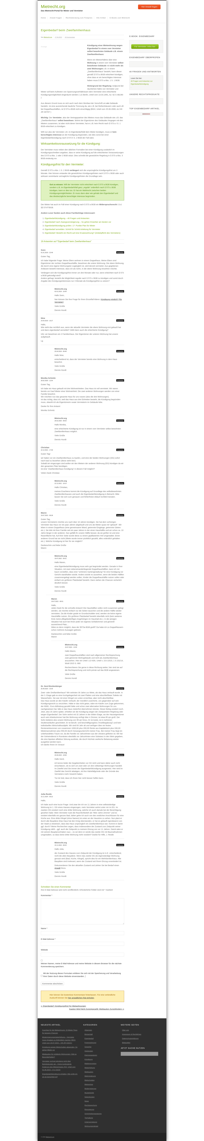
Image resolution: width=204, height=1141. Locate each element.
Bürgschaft (89, 1034)
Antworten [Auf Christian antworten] (120, 450)
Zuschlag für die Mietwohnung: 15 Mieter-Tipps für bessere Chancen (59, 1031)
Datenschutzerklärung (130, 1038)
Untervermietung (91, 1122)
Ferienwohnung (90, 1043)
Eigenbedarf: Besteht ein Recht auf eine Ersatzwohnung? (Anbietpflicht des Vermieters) (82, 233)
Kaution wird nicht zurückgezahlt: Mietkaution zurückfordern (96, 1009)
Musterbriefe (89, 1093)
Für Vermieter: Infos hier (145, 46)
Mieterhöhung (90, 1068)
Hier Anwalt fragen (149, 7)
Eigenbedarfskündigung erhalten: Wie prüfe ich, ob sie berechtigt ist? (60, 1075)
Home (43, 18)
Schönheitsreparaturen (93, 1114)
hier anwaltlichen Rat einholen (81, 998)
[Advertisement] (63, 66)
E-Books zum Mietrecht (120, 18)
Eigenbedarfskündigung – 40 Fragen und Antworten (67, 218)
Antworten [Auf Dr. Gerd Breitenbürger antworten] (120, 688)
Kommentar (46, 895)
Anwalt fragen (56, 18)
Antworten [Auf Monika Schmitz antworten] (120, 380)
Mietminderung (90, 1076)
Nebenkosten (90, 1097)
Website (44, 950)
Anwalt (57, 868)
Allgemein (88, 1030)
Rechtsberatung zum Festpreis (79, 18)
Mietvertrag (89, 1084)
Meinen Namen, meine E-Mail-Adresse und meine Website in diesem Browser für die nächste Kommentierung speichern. (81, 965)
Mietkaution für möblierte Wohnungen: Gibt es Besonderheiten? (59, 1055)
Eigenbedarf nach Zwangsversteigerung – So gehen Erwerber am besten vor (78, 222)
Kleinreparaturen (91, 1055)
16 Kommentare (70, 37)
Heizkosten (89, 1051)
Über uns (125, 1030)
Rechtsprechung (91, 1105)
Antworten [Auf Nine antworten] (120, 320)
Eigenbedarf (89, 1038)
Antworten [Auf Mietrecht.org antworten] (120, 291)
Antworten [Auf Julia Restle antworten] (120, 796)
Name (44, 928)
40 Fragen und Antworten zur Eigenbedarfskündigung (142, 82)
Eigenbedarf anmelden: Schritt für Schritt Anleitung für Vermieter (72, 229)
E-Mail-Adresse (48, 939)
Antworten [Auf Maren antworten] (120, 515)
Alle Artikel (101, 18)
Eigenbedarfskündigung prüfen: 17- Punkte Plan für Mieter (70, 225)
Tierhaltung (89, 1118)
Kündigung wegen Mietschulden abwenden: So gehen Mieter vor (59, 1048)
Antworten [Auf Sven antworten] (120, 252)
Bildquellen (126, 1043)
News (87, 1101)
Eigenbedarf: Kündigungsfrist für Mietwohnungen (63, 1006)
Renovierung (89, 1109)
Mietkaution (89, 1072)
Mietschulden (90, 1080)
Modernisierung (90, 1089)
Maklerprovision (90, 1064)
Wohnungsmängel (91, 1126)
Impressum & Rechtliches (131, 1034)
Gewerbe (88, 1047)
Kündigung (89, 1059)
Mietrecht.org (53, 6)
